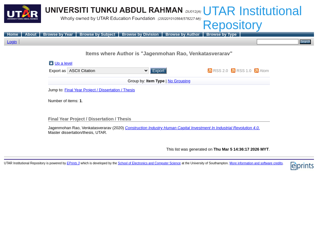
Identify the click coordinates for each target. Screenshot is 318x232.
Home (12, 34)
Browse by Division (140, 34)
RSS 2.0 (220, 70)
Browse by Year (58, 34)
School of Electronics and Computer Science (149, 163)
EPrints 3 (73, 163)
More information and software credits (256, 163)
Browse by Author (183, 34)
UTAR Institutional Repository (252, 18)
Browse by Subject (97, 34)
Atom (264, 70)
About (30, 34)
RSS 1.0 (244, 70)
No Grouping (179, 81)
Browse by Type (222, 34)
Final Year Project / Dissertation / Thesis (100, 90)
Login (12, 41)
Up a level (63, 63)
